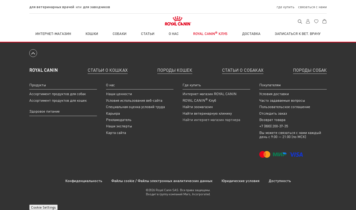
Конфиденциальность (83, 180)
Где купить (285, 7)
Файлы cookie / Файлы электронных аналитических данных (162, 180)
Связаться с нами (312, 7)
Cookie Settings (43, 207)
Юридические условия (241, 180)
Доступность (280, 180)
